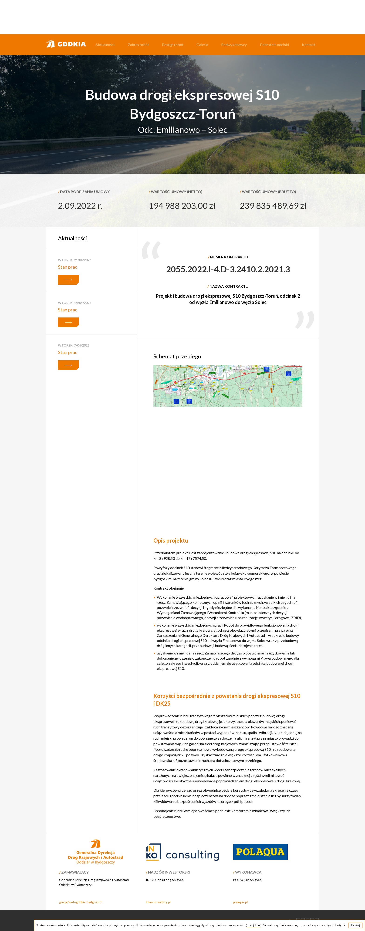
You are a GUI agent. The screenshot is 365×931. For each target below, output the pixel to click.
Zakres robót (138, 44)
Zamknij (355, 925)
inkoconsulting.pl (158, 902)
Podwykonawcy (234, 44)
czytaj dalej (253, 925)
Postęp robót (172, 44)
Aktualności (105, 44)
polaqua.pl (240, 902)
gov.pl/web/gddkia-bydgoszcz (80, 902)
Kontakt (308, 44)
